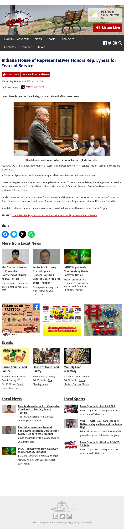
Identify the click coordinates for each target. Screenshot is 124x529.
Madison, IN (107, 12)
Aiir (71, 522)
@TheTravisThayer (33, 87)
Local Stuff (67, 39)
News (38, 39)
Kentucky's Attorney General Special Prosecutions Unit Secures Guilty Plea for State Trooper (46, 266)
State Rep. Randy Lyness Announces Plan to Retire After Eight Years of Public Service (54, 215)
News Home (13, 74)
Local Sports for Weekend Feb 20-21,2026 (100, 444)
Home (8, 39)
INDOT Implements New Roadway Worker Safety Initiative (77, 262)
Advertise (23, 39)
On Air (41, 47)
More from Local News (37, 74)
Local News (12, 399)
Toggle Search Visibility (120, 43)
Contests (10, 47)
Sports (51, 39)
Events (7, 342)
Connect (26, 47)
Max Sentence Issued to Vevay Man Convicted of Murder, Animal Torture (39, 409)
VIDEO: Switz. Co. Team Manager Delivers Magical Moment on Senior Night (101, 424)
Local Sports (74, 399)
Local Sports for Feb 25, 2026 (97, 406)
